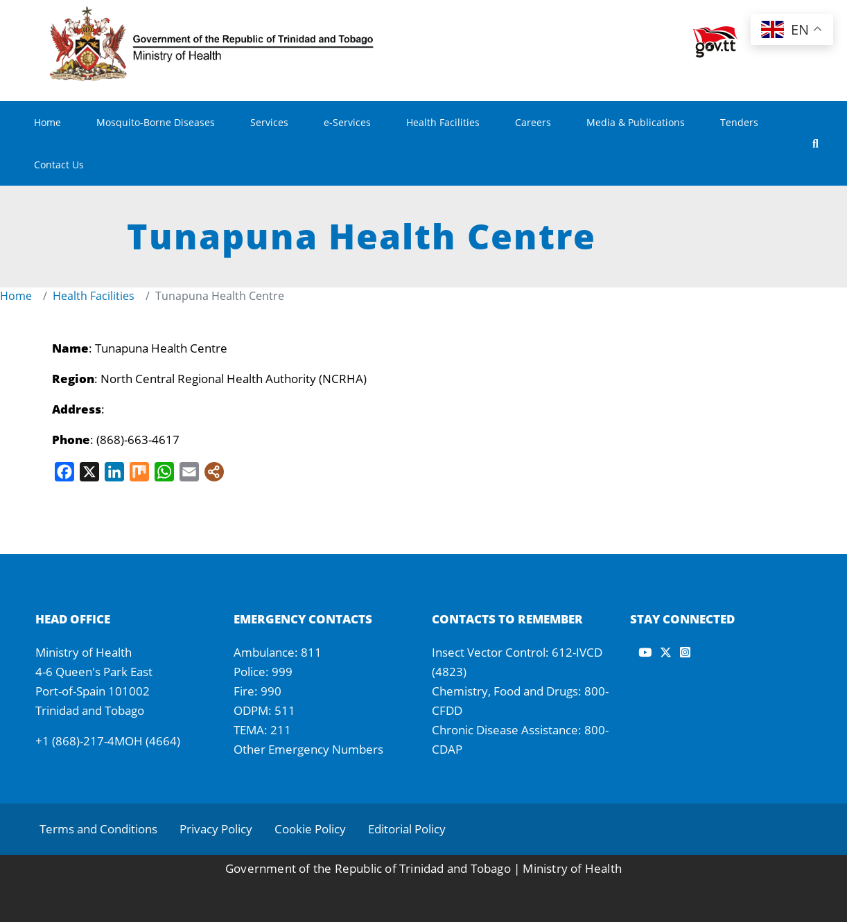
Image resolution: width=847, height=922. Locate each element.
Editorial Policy (407, 829)
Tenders (739, 122)
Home (47, 122)
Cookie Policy (310, 829)
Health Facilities (443, 122)
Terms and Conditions (98, 829)
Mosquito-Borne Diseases (155, 122)
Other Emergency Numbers (308, 749)
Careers (533, 122)
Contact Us (59, 164)
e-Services (347, 122)
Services (269, 122)
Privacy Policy (216, 829)
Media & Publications (635, 122)
